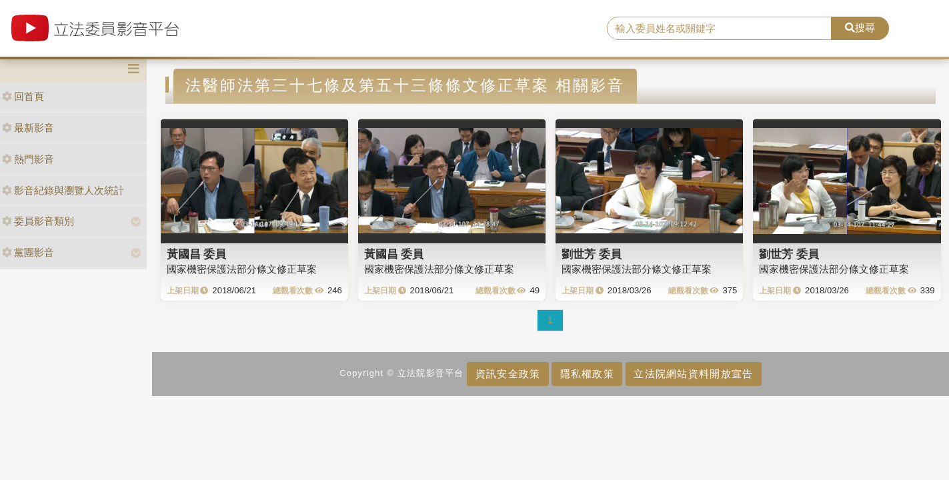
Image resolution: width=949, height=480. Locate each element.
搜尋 (860, 27)
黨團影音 (28, 252)
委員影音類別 (38, 221)
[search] (719, 29)
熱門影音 (28, 159)
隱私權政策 (587, 373)
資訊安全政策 (508, 373)
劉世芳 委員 (592, 254)
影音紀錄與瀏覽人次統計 (63, 190)
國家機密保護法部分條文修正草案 (242, 269)
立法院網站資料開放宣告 (693, 373)
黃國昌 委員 (197, 254)
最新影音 (28, 127)
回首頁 (23, 96)
